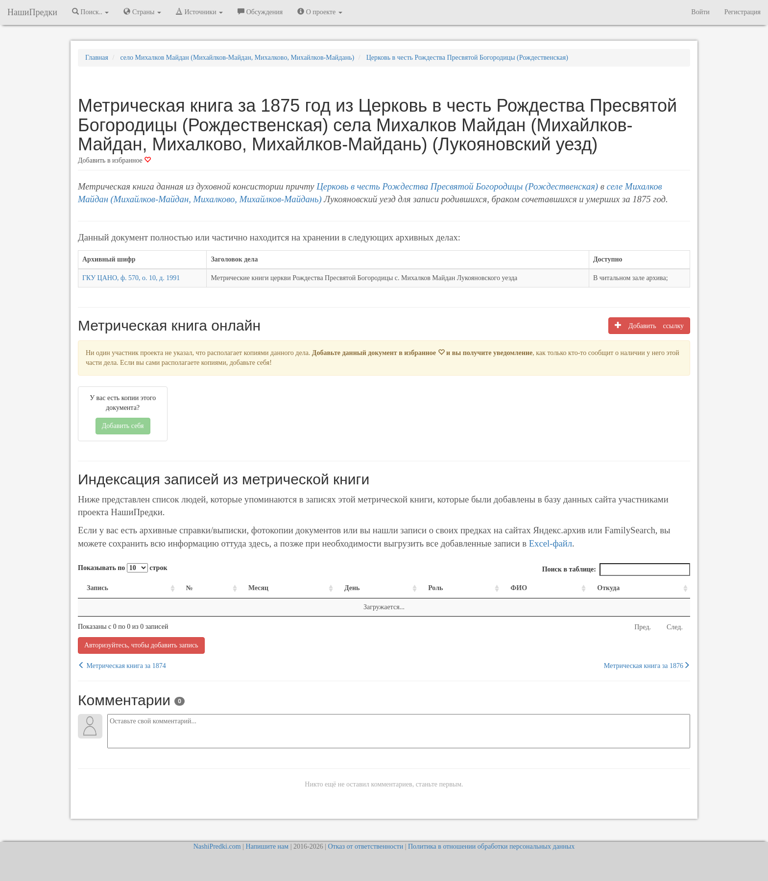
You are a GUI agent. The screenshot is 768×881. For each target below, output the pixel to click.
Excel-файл (550, 543)
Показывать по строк (122, 567)
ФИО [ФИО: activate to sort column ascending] (518, 588)
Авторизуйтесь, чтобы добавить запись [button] (141, 645)
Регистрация (742, 12)
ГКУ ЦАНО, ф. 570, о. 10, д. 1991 (131, 278)
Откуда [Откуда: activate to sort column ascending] (608, 588)
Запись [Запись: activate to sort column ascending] (97, 588)
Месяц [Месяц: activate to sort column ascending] (258, 588)
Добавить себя (123, 425)
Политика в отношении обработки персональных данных (491, 846)
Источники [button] (199, 12)
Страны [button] (142, 12)
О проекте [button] (319, 12)
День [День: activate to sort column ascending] (352, 588)
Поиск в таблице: (616, 569)
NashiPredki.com (217, 846)
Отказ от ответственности (365, 846)
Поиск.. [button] (90, 12)
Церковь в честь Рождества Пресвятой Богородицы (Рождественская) (457, 186)
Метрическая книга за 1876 (647, 665)
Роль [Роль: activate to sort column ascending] (435, 588)
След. (675, 627)
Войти (700, 12)
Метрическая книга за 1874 (122, 665)
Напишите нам (266, 846)
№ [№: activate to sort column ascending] (189, 588)
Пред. (642, 627)
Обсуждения (260, 12)
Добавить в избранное (114, 160)
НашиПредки (32, 12)
